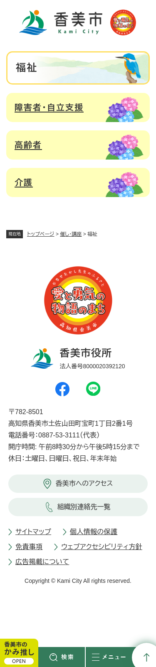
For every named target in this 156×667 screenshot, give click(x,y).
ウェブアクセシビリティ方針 (101, 546)
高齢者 (28, 145)
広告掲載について (42, 561)
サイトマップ (33, 531)
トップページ (40, 234)
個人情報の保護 (93, 531)
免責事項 (28, 546)
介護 (24, 182)
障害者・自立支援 (49, 107)
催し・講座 (71, 234)
